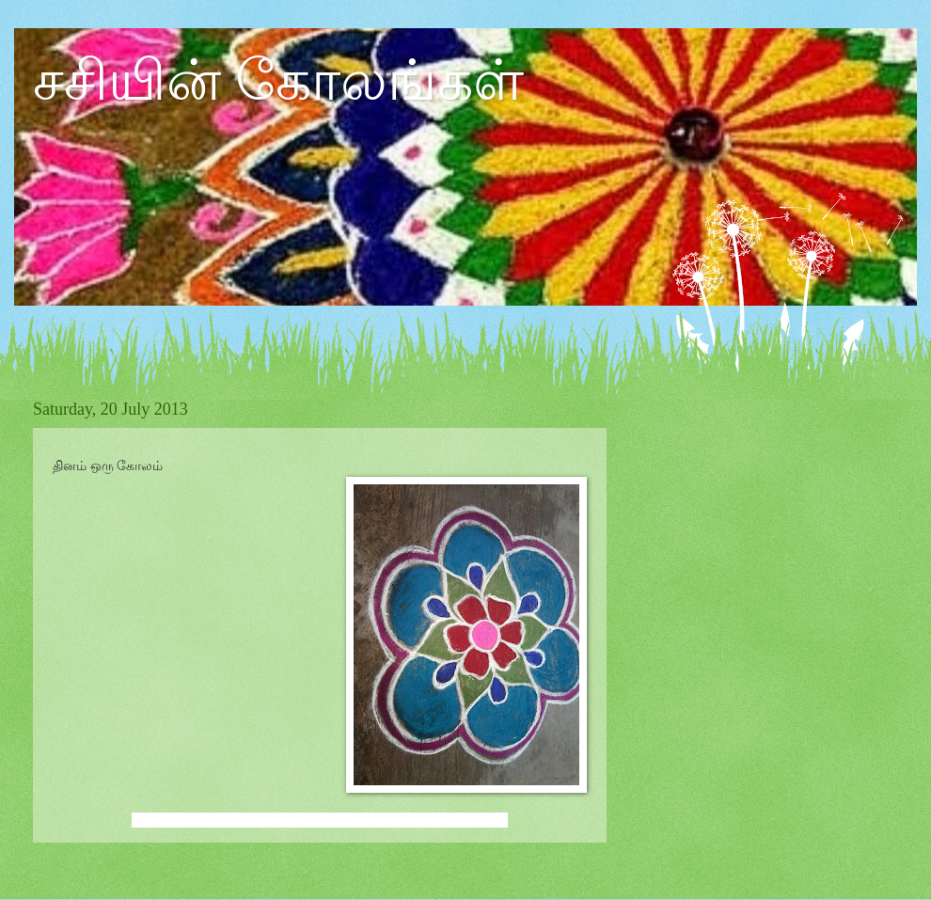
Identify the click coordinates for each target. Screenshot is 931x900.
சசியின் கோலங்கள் (278, 81)
